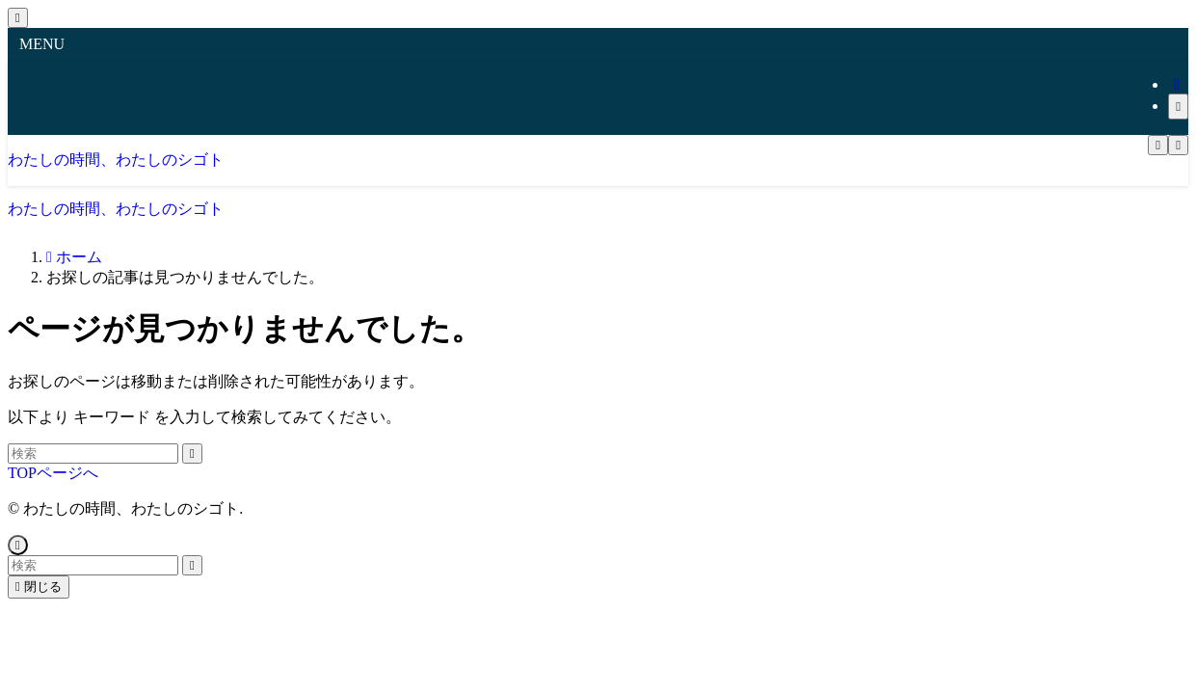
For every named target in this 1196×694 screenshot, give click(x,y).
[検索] (1178, 106)
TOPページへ (53, 473)
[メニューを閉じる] (18, 18)
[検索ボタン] (1178, 145)
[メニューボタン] (1158, 145)
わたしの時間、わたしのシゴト (116, 159)
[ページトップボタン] (18, 545)
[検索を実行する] (192, 453)
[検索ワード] (93, 453)
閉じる (38, 586)
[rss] (1176, 84)
